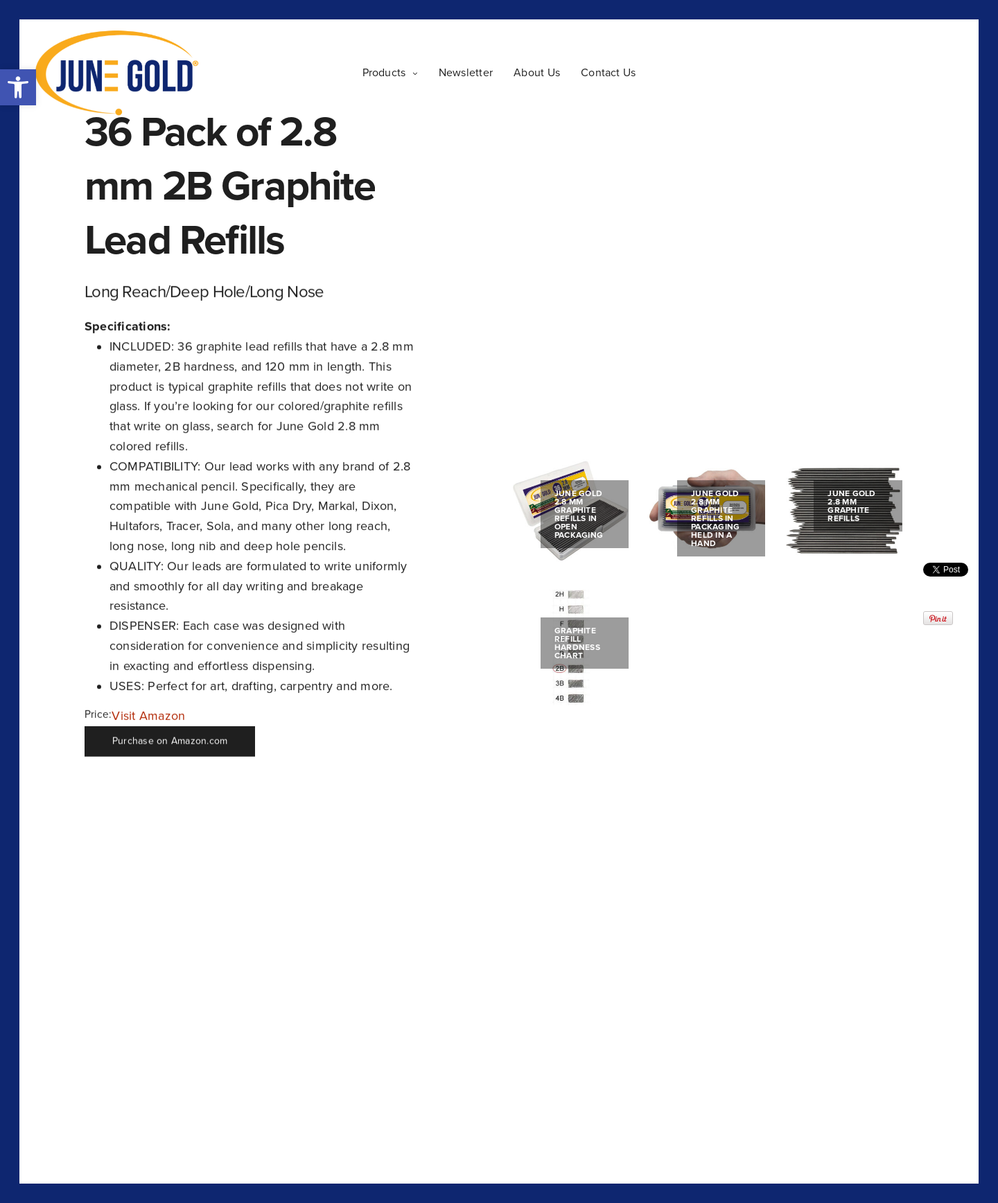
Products (384, 73)
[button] (18, 87)
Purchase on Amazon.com (169, 741)
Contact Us (608, 73)
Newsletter (466, 73)
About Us (537, 73)
